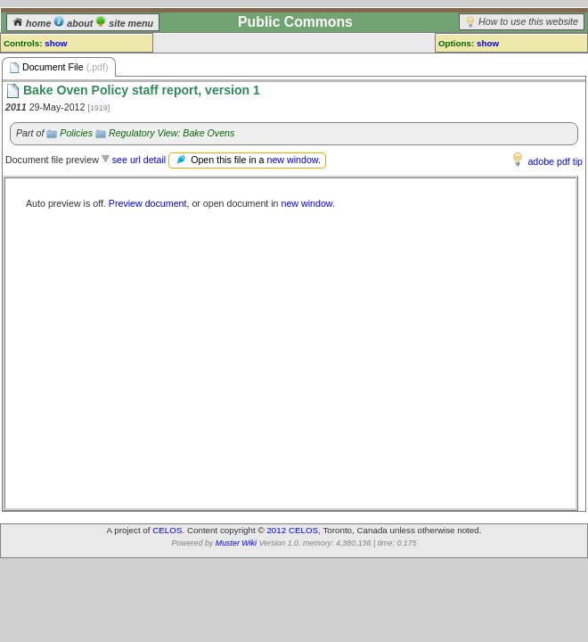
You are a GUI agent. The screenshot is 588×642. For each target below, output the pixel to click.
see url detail (139, 159)
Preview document (148, 203)
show (56, 43)
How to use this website (528, 21)
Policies (76, 133)
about (74, 23)
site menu (124, 23)
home (32, 23)
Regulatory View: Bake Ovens (171, 133)
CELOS (167, 530)
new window (291, 159)
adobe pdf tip (555, 161)
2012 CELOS (292, 530)
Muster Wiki (236, 543)
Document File (59, 67)
